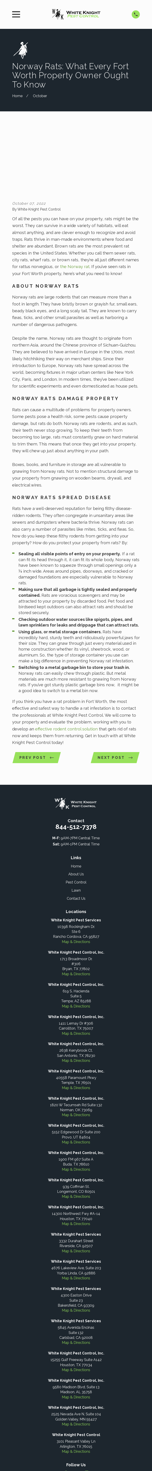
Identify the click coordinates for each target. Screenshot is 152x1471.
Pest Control (76, 816)
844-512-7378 (76, 760)
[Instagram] (86, 1407)
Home (76, 800)
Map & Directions (76, 876)
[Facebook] (65, 1407)
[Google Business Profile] (76, 1407)
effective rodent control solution (66, 662)
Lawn (76, 824)
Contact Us (76, 832)
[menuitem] (54, 1455)
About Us (76, 808)
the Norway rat (75, 200)
